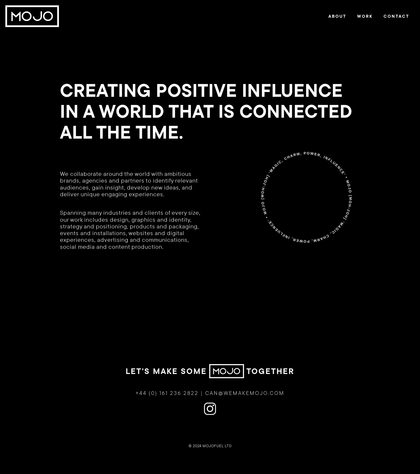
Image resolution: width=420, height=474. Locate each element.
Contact (396, 16)
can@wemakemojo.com (244, 397)
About (337, 16)
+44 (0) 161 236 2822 (167, 397)
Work (365, 16)
